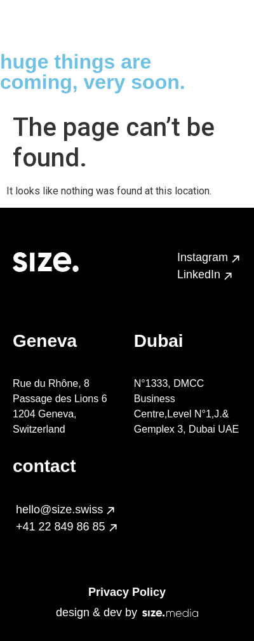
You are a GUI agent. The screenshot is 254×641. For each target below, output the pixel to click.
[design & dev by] (170, 613)
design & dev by (96, 612)
